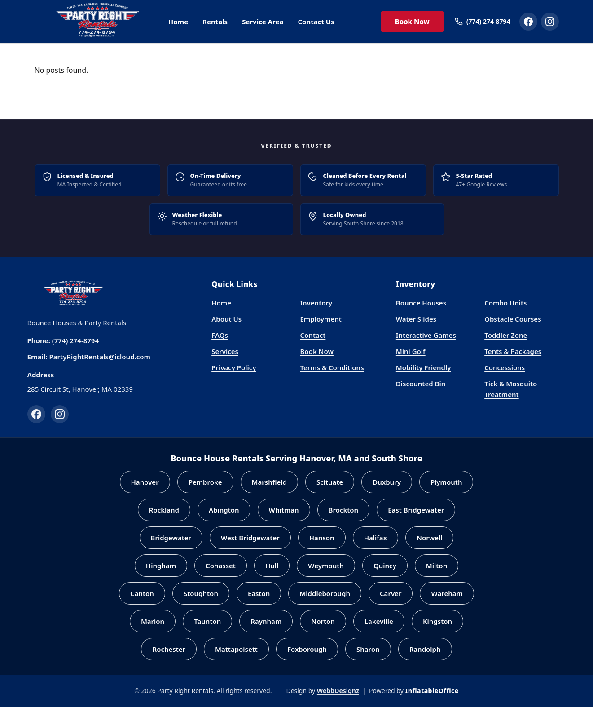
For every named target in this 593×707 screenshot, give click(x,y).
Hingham (161, 565)
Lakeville (379, 621)
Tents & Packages (512, 351)
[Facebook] (36, 414)
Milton (436, 565)
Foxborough (307, 649)
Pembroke (205, 481)
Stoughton (201, 593)
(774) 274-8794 (75, 340)
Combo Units (505, 302)
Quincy (384, 565)
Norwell (429, 537)
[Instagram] (60, 414)
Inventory (316, 302)
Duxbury (387, 481)
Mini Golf (411, 351)
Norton (323, 621)
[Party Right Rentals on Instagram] (550, 22)
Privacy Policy (233, 367)
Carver (390, 593)
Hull (271, 565)
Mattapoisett (236, 649)
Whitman (284, 509)
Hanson (321, 537)
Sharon (368, 649)
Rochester (168, 649)
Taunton (207, 621)
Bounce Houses (421, 302)
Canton (142, 593)
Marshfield (269, 481)
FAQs (219, 335)
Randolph (425, 649)
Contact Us (316, 21)
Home (178, 21)
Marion (152, 621)
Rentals (215, 21)
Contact (312, 335)
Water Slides (416, 318)
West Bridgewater (250, 537)
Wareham (447, 593)
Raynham (265, 621)
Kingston (437, 621)
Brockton (344, 509)
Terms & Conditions (332, 367)
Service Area (262, 21)
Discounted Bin (420, 383)
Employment (320, 318)
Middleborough (324, 593)
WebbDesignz (338, 690)
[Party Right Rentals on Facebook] (528, 22)
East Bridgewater (416, 509)
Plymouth (446, 481)
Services (224, 351)
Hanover (145, 481)
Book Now (412, 21)
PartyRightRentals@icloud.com (99, 356)
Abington (224, 509)
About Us (226, 318)
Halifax (375, 537)
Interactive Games (426, 335)
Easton (259, 593)
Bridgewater (171, 537)
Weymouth (326, 565)
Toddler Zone (505, 335)
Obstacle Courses (512, 318)
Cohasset (221, 565)
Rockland (164, 509)
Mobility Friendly (423, 367)
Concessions (504, 367)
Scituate (329, 481)
